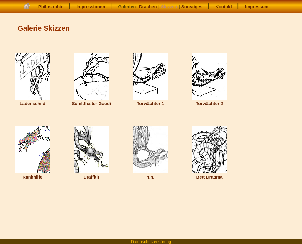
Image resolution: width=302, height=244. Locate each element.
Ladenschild (32, 101)
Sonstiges (192, 6)
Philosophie (50, 6)
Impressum (257, 6)
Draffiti (91, 174)
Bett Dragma (209, 174)
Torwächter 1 (150, 101)
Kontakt (224, 6)
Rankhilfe (32, 174)
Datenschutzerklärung (151, 241)
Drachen (148, 6)
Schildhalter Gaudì (91, 101)
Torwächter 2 (209, 101)
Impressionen (90, 6)
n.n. (150, 174)
